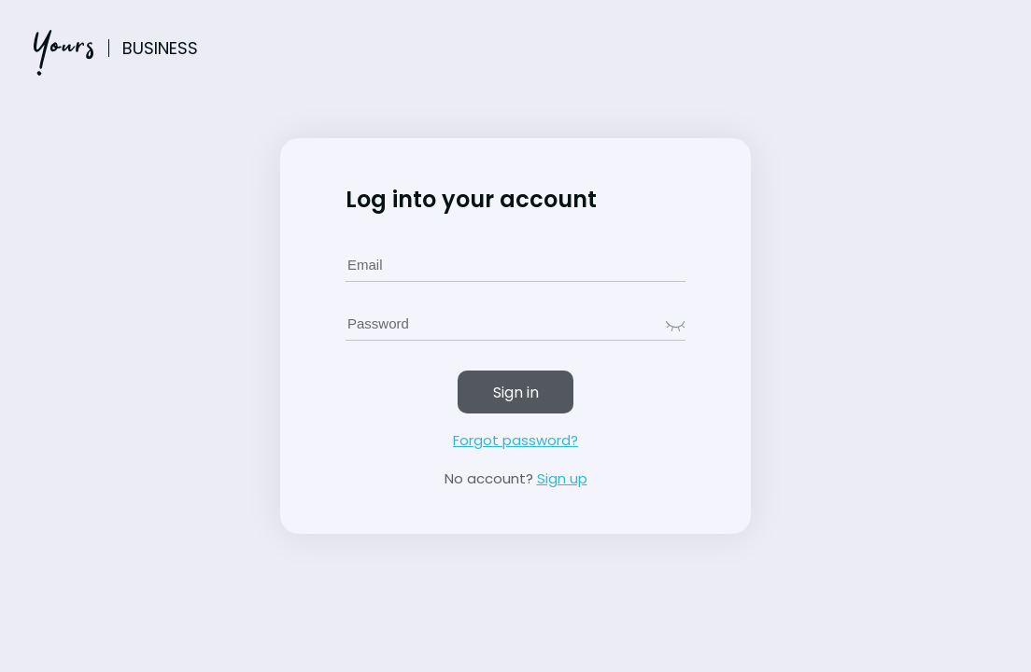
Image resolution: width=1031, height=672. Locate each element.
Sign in (516, 392)
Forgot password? (515, 440)
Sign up (562, 478)
